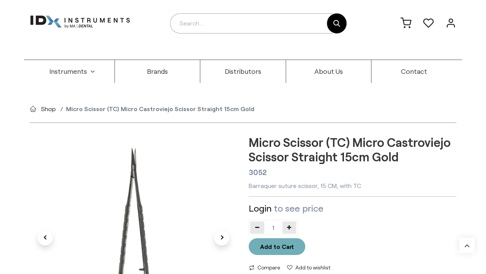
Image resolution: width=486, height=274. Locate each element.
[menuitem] (72, 71)
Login (260, 207)
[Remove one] (257, 227)
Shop (48, 108)
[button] (45, 237)
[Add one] (289, 227)
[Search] (337, 23)
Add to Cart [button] (277, 246)
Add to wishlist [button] (308, 267)
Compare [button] (264, 267)
